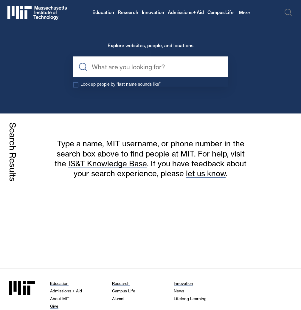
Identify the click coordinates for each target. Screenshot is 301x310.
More (246, 13)
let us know (206, 173)
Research (128, 12)
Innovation (153, 12)
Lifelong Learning (190, 298)
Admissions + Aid (186, 12)
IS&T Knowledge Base (107, 163)
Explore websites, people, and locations (150, 45)
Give (54, 306)
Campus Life (220, 12)
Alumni (118, 298)
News (179, 290)
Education (103, 12)
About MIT (59, 298)
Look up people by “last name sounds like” (120, 84)
